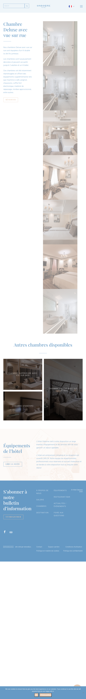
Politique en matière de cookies (47, 551)
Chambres (41, 506)
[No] (83, 693)
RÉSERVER (11, 99)
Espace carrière (53, 547)
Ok (36, 695)
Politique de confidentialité (73, 551)
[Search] (14, 6)
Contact (39, 547)
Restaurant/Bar (62, 497)
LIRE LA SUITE (13, 464)
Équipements (60, 490)
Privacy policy (46, 695)
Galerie (40, 500)
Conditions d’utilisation (73, 547)
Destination (42, 513)
